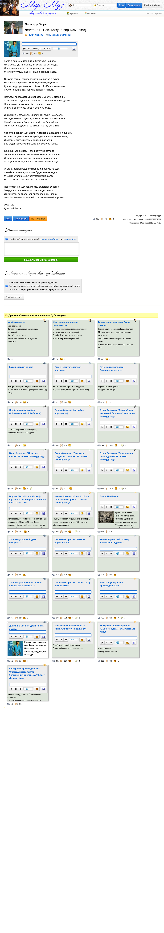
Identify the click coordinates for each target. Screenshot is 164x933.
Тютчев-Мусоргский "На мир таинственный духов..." (114, 541)
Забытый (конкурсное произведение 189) (111, 584)
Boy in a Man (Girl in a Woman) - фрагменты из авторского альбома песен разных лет (27, 499)
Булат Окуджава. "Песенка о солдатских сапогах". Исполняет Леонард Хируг (71, 456)
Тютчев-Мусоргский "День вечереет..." (23, 541)
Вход (121, 5)
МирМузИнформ (152, 5)
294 (12, 402)
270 (102, 359)
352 (102, 661)
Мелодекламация (60, 35)
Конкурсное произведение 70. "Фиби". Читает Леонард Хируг (70, 627)
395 (12, 488)
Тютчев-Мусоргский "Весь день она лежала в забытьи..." (25, 584)
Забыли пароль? (154, 13)
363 (57, 575)
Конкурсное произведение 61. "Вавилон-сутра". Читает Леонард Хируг (117, 628)
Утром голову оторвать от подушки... (68, 368)
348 (57, 532)
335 (12, 532)
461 (57, 661)
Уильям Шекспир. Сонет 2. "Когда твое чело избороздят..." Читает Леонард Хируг (72, 499)
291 (57, 359)
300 (27, 53)
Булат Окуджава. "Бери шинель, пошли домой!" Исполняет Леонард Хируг (116, 456)
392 (102, 445)
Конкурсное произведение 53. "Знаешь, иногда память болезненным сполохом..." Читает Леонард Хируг (27, 673)
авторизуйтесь (70, 239)
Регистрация (134, 5)
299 (12, 359)
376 (57, 618)
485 (102, 618)
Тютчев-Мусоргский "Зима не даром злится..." (70, 541)
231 (102, 575)
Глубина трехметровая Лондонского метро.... (111, 368)
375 (12, 575)
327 (57, 402)
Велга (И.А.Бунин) (109, 496)
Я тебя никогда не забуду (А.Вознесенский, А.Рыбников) (25, 411)
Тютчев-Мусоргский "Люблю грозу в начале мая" (72, 584)
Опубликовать (14, 297)
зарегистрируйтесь (49, 239)
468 (12, 704)
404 (57, 445)
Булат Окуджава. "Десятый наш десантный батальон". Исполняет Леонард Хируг (117, 413)
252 (102, 402)
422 (12, 445)
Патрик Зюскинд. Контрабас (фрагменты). (69, 411)
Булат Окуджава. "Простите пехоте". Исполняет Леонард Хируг (27, 455)
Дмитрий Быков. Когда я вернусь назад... (26, 627)
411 (102, 488)
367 (12, 618)
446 (102, 532)
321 (57, 488)
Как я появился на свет (21, 367)
